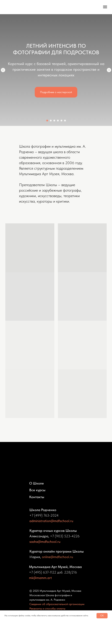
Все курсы (37, 490)
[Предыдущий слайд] (3, 70)
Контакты (36, 497)
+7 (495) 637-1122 (42, 572)
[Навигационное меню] (105, 7)
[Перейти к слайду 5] (61, 120)
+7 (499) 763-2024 (44, 515)
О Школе (36, 483)
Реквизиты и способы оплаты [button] (47, 608)
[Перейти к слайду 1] (47, 120)
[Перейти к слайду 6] (65, 120)
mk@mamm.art (40, 578)
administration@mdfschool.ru (51, 521)
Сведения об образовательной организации (56, 604)
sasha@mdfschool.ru (44, 541)
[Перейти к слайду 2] (51, 120)
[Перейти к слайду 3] (54, 120)
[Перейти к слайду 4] (58, 120)
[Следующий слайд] (109, 70)
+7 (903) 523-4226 (65, 536)
